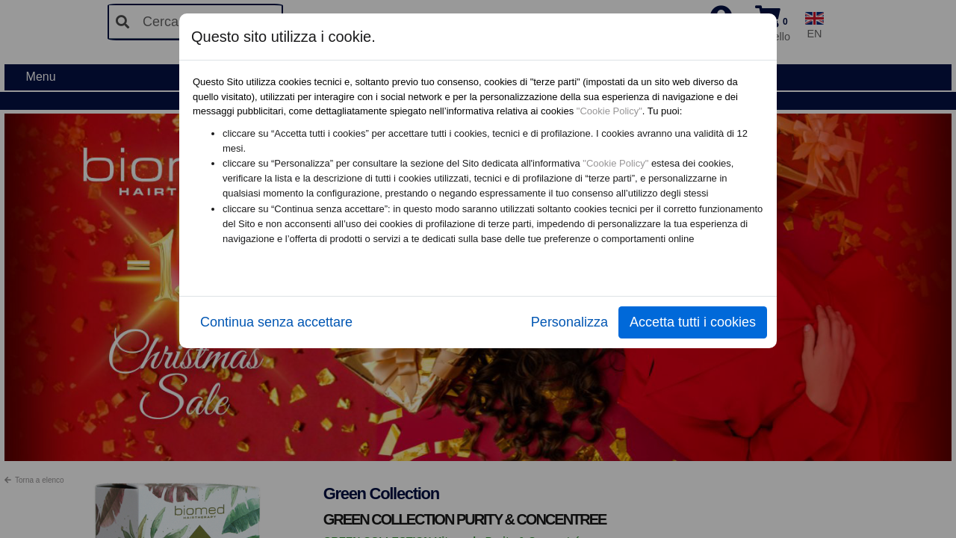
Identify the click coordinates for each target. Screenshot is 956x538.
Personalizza (569, 322)
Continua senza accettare (276, 322)
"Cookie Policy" (609, 111)
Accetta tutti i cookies (693, 322)
